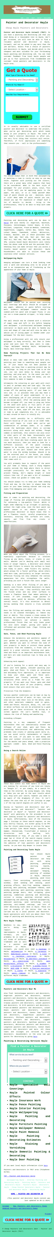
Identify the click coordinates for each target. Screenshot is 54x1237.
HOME (22, 18)
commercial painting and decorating (31, 895)
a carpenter (41, 951)
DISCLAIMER (47, 18)
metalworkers (9, 959)
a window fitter (40, 966)
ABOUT (33, 18)
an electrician (21, 961)
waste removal (19, 973)
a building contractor (25, 956)
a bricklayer (16, 966)
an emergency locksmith (36, 959)
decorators (8, 1034)
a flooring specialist (40, 968)
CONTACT (39, 18)
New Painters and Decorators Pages (30, 1206)
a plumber (41, 963)
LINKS (27, 18)
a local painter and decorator (34, 912)
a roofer (19, 971)
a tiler (43, 954)
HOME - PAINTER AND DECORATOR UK (27, 1194)
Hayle (6, 223)
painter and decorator (25, 42)
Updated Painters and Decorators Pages (20, 1208)
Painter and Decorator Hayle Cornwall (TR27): (25, 32)
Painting (8, 220)
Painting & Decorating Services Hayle (25, 1041)
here (35, 1036)
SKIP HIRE (15, 968)
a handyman (41, 949)
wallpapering (17, 951)
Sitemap (5, 1206)
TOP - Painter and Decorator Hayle (19, 1176)
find (11, 993)
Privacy (48, 1214)
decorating (14, 907)
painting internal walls (37, 897)
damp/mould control (19, 954)
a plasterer (41, 971)
